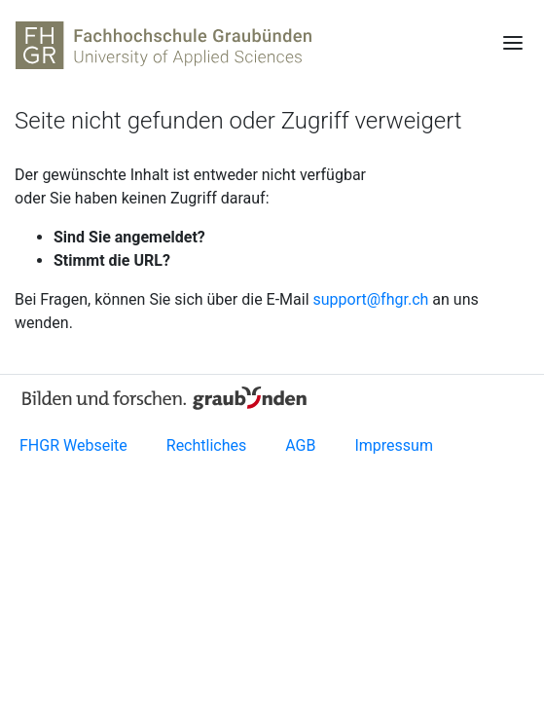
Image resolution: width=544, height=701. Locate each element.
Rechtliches (206, 445)
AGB (300, 445)
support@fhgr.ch (371, 299)
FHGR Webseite (73, 445)
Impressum (393, 445)
